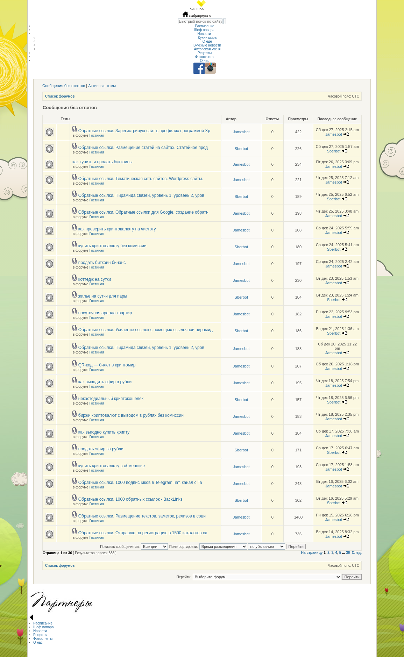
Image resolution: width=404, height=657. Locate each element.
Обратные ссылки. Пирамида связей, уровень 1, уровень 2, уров (141, 195)
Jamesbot (241, 132)
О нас (205, 61)
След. (357, 553)
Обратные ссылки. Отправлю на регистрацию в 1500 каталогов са (142, 532)
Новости (204, 34)
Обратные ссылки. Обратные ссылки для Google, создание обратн (143, 212)
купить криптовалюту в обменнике (111, 465)
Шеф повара (204, 30)
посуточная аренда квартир (105, 312)
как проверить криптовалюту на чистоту (117, 229)
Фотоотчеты (204, 57)
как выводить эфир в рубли (105, 381)
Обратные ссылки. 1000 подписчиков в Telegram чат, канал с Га (140, 482)
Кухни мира (207, 38)
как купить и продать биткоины (102, 161)
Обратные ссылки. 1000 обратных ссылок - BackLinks (130, 499)
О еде (207, 41)
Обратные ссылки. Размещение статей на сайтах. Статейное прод (143, 147)
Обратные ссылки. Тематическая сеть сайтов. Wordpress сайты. (140, 178)
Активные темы (102, 86)
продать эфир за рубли (100, 449)
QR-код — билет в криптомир (107, 365)
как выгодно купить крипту (103, 432)
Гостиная (96, 135)
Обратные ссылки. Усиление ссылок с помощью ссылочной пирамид (145, 329)
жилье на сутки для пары (102, 296)
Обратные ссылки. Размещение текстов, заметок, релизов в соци (142, 516)
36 (348, 553)
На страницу (312, 553)
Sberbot (241, 149)
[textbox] (200, 21)
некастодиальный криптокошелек (110, 398)
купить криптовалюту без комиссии (112, 245)
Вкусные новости (207, 45)
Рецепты (205, 53)
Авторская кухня (207, 49)
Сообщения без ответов (63, 86)
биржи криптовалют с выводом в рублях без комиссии (131, 415)
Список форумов (60, 96)
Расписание (204, 26)
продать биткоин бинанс (102, 262)
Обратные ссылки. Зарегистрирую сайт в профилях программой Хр (144, 130)
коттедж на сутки (94, 279)
